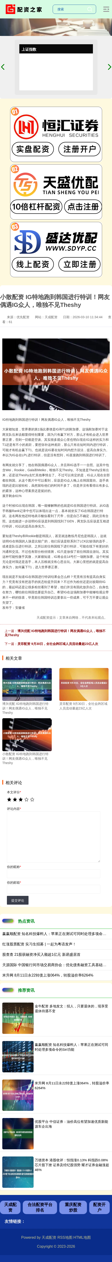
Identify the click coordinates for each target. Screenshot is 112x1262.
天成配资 (10, 1207)
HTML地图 (82, 1237)
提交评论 (17, 900)
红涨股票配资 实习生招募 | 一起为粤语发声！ (39, 944)
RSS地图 (64, 1237)
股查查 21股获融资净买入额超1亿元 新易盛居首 (41, 954)
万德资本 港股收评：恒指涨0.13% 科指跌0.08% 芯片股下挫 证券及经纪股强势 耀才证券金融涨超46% (72, 1165)
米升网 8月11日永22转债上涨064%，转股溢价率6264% (47, 975)
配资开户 (99, 1207)
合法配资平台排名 (40, 1207)
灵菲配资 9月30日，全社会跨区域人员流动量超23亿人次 (57, 644)
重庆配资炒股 (73, 1207)
